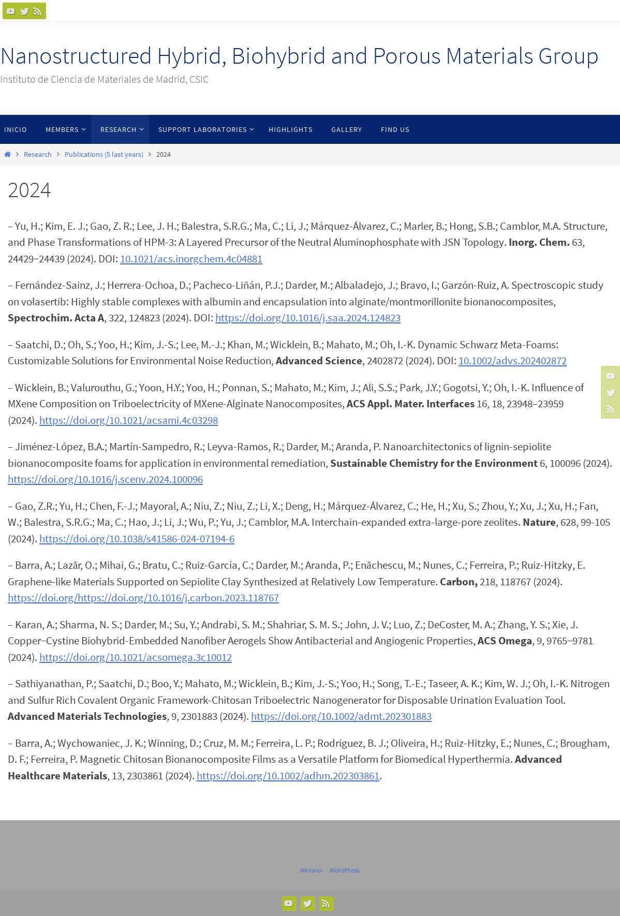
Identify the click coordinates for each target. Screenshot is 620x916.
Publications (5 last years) (104, 154)
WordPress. (344, 870)
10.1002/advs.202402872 (513, 360)
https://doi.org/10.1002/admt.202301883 (341, 716)
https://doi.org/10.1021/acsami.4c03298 (128, 420)
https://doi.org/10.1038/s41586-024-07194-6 (136, 538)
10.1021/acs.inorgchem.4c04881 (191, 258)
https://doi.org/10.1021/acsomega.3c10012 (135, 657)
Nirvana (311, 870)
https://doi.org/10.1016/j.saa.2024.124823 (308, 317)
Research (38, 154)
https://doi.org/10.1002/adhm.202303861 (288, 775)
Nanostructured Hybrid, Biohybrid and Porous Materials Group (299, 55)
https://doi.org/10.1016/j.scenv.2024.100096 (105, 479)
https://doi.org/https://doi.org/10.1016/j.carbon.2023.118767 (143, 597)
